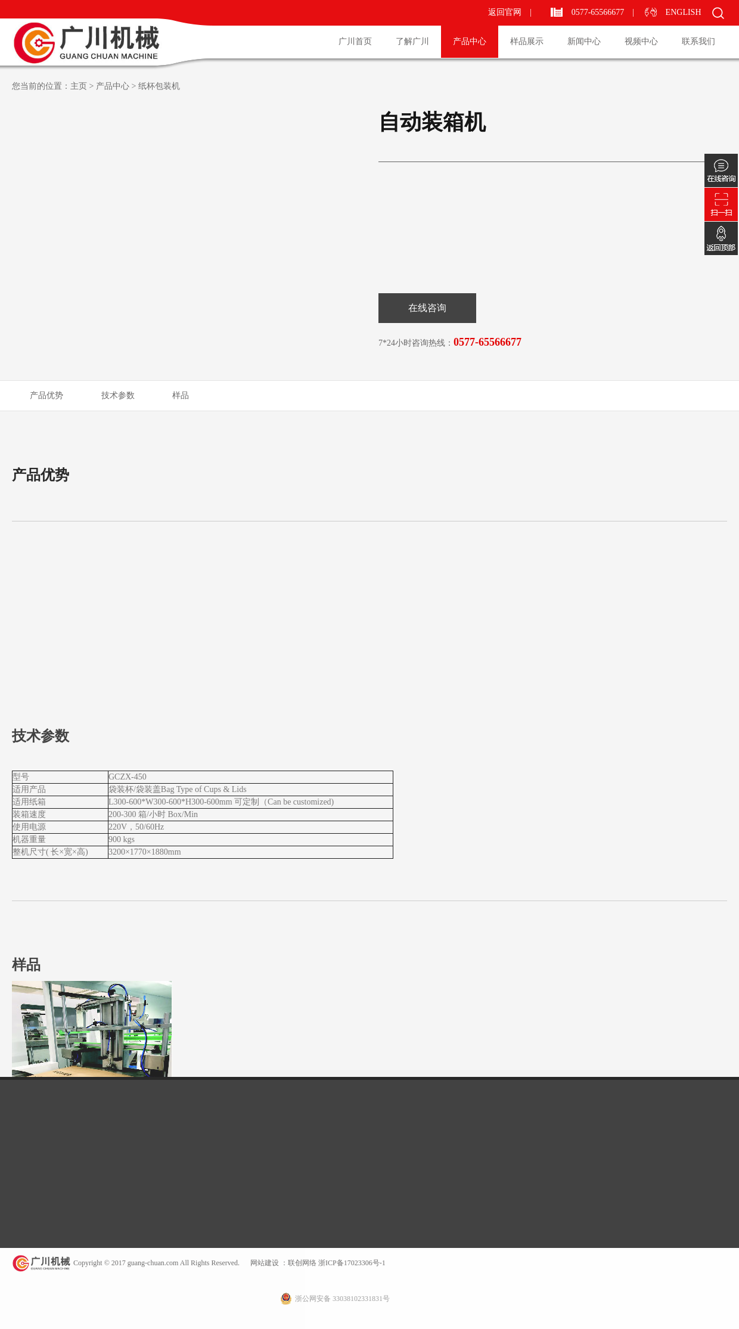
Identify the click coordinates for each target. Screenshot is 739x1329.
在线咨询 (427, 308)
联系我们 (698, 41)
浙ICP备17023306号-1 (351, 1263)
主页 (78, 86)
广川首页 (355, 41)
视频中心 (641, 41)
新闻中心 (584, 41)
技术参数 (118, 395)
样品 (180, 395)
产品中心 (469, 41)
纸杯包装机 (159, 86)
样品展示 (527, 41)
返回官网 (504, 12)
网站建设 (264, 1263)
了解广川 (412, 41)
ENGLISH (684, 12)
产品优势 (46, 395)
